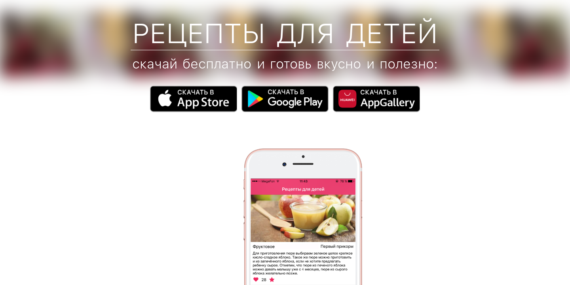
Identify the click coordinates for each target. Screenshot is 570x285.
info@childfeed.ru (59, 266)
